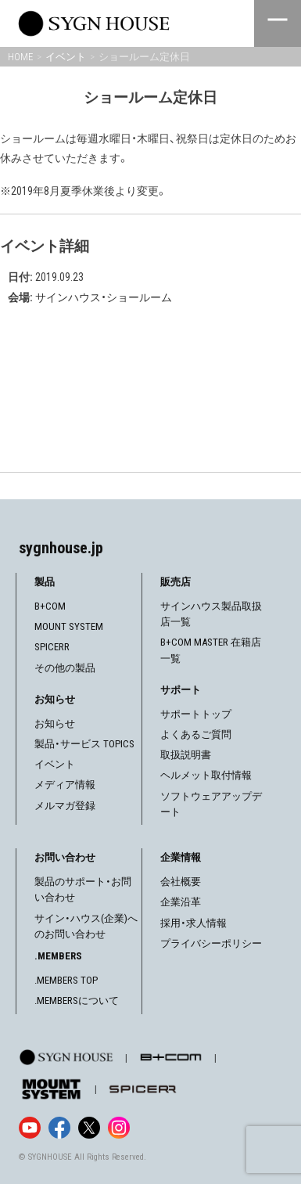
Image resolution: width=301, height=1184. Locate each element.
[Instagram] (119, 1128)
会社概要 (180, 881)
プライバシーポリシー (211, 943)
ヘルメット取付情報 (206, 775)
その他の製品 (64, 668)
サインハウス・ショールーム (103, 297)
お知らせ (54, 723)
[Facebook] (59, 1128)
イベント (54, 764)
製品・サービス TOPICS (84, 744)
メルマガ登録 (64, 806)
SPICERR (52, 647)
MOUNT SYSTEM (68, 626)
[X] (89, 1128)
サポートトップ (195, 714)
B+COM (50, 606)
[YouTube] (30, 1128)
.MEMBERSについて (76, 1000)
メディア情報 (64, 784)
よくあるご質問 (195, 734)
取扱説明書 (185, 755)
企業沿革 (180, 902)
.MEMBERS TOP (66, 980)
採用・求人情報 (193, 923)
